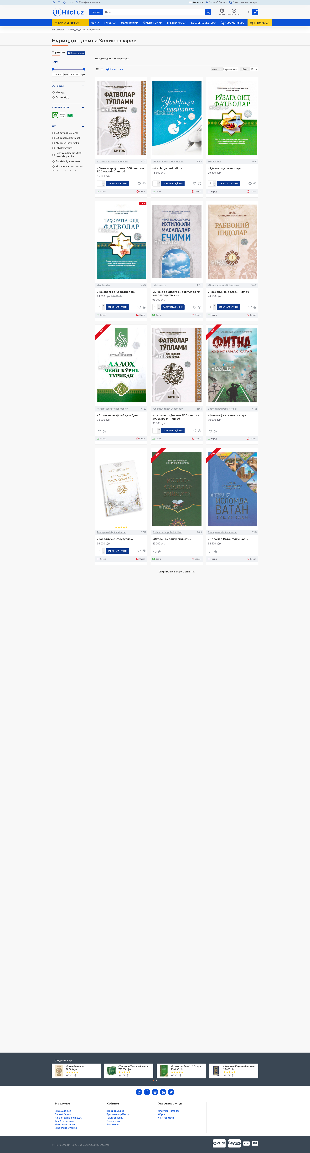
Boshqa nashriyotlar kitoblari (222, 407)
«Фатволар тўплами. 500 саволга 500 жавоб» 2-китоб (120, 170)
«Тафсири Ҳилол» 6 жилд (133, 1066)
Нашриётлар (60, 107)
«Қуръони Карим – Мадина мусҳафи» (240, 1066)
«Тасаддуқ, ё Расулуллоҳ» (115, 537)
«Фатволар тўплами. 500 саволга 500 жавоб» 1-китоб (175, 416)
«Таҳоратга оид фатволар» (116, 291)
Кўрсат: (246, 69)
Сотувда (58, 85)
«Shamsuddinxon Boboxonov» (112, 161)
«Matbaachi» (214, 161)
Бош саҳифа (58, 29)
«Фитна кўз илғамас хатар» (227, 414)
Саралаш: (199, 69)
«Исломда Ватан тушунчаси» (228, 537)
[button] (153, 1080)
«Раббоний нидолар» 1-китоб (228, 291)
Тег (54, 126)
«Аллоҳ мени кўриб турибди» (117, 414)
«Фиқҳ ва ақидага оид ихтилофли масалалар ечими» (176, 293)
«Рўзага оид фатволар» (224, 168)
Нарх (55, 61)
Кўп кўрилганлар (63, 1060)
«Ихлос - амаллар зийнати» (171, 537)
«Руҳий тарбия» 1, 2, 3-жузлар (188, 1066)
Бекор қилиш (77, 53)
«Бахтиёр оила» (75, 1066)
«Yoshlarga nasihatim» (167, 168)
